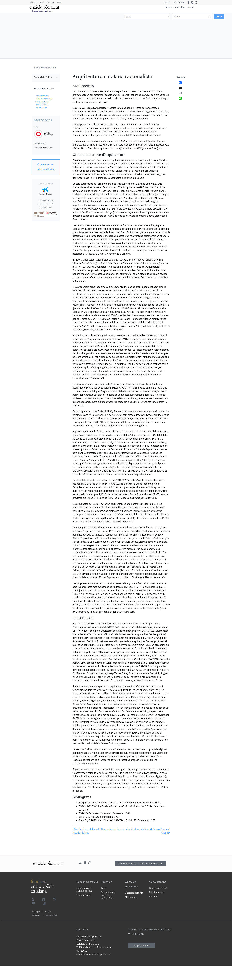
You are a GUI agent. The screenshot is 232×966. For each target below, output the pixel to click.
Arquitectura (42, 95)
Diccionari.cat (178, 2)
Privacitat (36, 915)
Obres (190, 7)
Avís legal (36, 911)
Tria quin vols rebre (141, 945)
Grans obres (131, 896)
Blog (42, 2)
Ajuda (59, 2)
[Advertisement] (58, 35)
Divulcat (167, 2)
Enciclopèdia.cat (158, 887)
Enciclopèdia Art (134, 892)
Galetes (48, 911)
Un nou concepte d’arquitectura (44, 100)
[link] (46, 77)
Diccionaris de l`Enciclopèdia (84, 889)
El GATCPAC (42, 104)
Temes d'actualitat (175, 7)
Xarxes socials (51, 915)
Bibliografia (41, 107)
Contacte (50, 2)
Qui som (33, 2)
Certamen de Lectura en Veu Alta (108, 895)
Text (103, 887)
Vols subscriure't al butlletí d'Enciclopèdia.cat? (140, 863)
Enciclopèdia (83, 895)
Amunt (120, 829)
